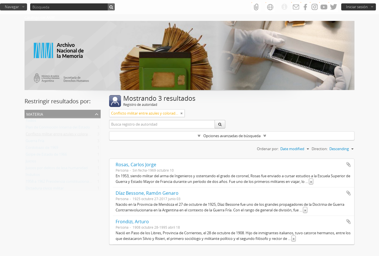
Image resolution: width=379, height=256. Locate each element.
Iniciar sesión (357, 6)
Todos (31, 121)
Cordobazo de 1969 (42, 148)
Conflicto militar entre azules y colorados (60, 135)
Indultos (33, 175)
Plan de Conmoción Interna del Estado (58, 128)
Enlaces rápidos (284, 7)
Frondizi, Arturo (132, 221)
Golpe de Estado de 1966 (46, 155)
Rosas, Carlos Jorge (136, 164)
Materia (34, 113)
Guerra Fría (35, 142)
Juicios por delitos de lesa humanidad (57, 169)
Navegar (12, 6)
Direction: (320, 148)
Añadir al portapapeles (348, 164)
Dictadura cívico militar (45, 189)
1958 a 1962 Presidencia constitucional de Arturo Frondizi (73, 182)
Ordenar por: (268, 148)
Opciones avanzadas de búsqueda (232, 135)
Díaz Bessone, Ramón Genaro (147, 193)
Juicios (31, 162)
